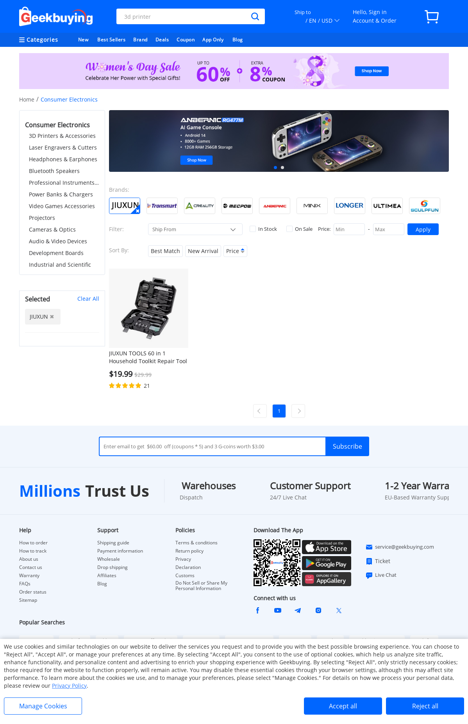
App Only (212, 39)
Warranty (29, 575)
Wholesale (108, 559)
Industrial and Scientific (60, 264)
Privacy (183, 559)
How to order (33, 543)
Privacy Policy (69, 685)
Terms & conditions (196, 543)
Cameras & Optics (52, 229)
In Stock (263, 228)
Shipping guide (113, 543)
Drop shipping (112, 567)
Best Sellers (111, 39)
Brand (140, 39)
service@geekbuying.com (399, 547)
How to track (32, 551)
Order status (32, 592)
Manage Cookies (43, 706)
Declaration (188, 567)
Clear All (88, 298)
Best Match (165, 251)
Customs (185, 575)
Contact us (30, 567)
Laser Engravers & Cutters (63, 147)
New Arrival (203, 251)
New (83, 39)
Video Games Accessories (62, 206)
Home (26, 99)
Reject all (425, 706)
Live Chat (381, 575)
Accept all (343, 706)
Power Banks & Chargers (61, 194)
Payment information (120, 551)
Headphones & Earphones (63, 159)
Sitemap (28, 600)
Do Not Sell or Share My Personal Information (201, 585)
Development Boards (56, 253)
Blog (237, 39)
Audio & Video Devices (58, 241)
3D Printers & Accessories (62, 135)
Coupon (186, 39)
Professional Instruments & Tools (64, 182)
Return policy (189, 551)
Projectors (42, 217)
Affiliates (106, 575)
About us (28, 559)
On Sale (299, 228)
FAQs (24, 584)
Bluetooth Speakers (54, 171)
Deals (162, 39)
